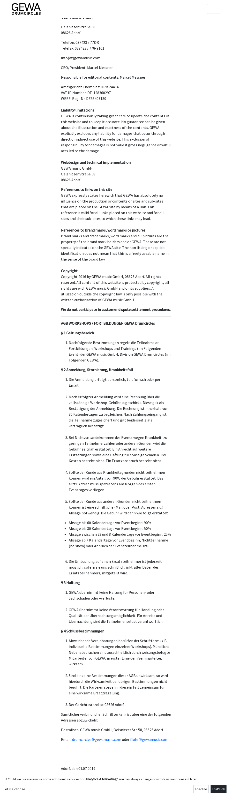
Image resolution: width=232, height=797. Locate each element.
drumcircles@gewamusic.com (96, 739)
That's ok (218, 789)
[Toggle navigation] (213, 9)
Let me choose (14, 789)
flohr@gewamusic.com (149, 739)
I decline (201, 789)
